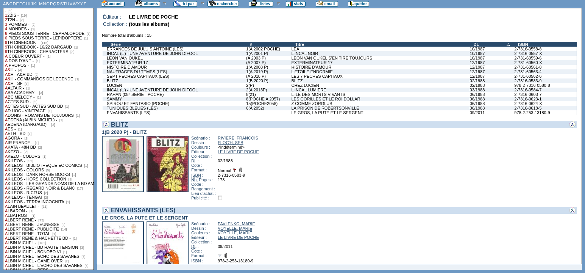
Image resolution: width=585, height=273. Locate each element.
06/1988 (477, 94)
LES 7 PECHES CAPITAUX (317, 76)
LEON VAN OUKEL (125, 58)
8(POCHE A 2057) (263, 99)
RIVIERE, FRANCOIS (238, 138)
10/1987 (477, 49)
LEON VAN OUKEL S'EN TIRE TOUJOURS (331, 58)
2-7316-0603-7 (527, 94)
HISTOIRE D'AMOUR (127, 67)
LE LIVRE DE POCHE (238, 151)
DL (476, 44)
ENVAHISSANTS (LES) (128, 112)
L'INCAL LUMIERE (308, 90)
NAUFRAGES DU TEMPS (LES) (137, 71)
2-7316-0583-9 (527, 80)
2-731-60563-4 (527, 71)
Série (116, 44)
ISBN (523, 44)
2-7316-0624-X (528, 103)
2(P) (250, 85)
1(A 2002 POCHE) (263, 49)
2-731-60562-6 (527, 76)
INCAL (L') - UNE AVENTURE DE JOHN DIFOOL (152, 53)
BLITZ (112, 80)
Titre (299, 44)
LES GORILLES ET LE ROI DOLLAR (325, 99)
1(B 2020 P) (257, 80)
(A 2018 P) (256, 76)
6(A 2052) (255, 108)
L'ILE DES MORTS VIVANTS (318, 94)
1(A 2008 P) (257, 67)
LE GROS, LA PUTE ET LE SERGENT (327, 112)
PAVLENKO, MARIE (236, 223)
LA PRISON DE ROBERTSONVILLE (325, 108)
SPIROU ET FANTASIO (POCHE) (138, 103)
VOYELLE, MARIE (235, 228)
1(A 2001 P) (257, 53)
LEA (295, 49)
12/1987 (477, 62)
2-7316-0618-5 (527, 108)
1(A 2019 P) (257, 71)
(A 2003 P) (256, 58)
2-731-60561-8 (527, 67)
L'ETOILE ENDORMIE (311, 71)
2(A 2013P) (256, 90)
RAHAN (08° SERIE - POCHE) (135, 94)
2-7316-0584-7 (527, 90)
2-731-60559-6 (527, 58)
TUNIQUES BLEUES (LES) (132, 108)
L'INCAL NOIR (304, 53)
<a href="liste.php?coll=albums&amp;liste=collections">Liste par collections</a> (48, 135)
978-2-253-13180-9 (532, 112)
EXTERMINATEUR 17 (127, 62)
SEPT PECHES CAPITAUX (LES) (138, 76)
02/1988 (477, 80)
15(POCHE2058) (262, 103)
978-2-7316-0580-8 (532, 85)
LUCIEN (114, 85)
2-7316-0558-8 (527, 49)
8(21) (251, 94)
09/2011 (477, 112)
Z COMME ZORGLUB (311, 103)
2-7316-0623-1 (527, 99)
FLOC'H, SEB (230, 142)
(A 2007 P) (256, 62)
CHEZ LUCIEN (305, 85)
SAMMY (114, 99)
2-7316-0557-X (528, 53)
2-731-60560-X (528, 62)
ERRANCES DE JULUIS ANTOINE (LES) (145, 49)
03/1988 (477, 90)
